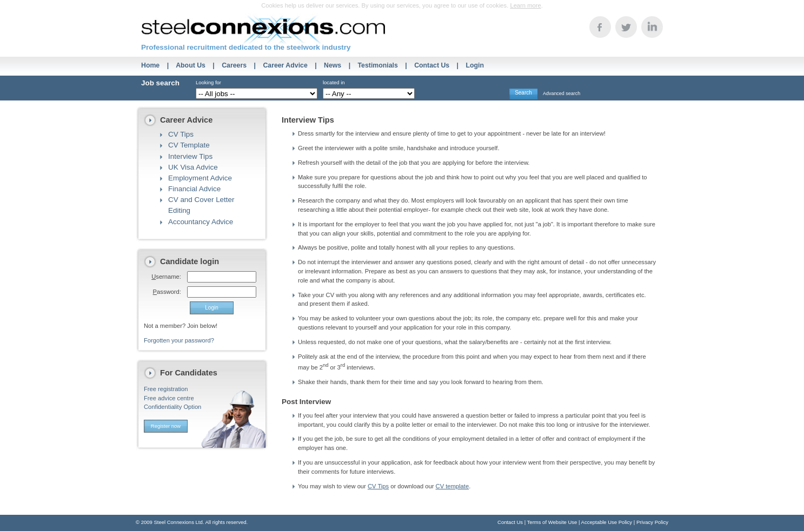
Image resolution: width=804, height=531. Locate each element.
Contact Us (431, 65)
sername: (166, 276)
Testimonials (378, 65)
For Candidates (188, 372)
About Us (190, 65)
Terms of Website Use (552, 522)
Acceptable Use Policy (607, 522)
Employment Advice (200, 178)
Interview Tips (190, 156)
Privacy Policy (652, 522)
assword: (167, 291)
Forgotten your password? (179, 340)
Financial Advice (194, 189)
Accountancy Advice (200, 222)
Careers (234, 65)
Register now (166, 426)
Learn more (525, 5)
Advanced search (561, 93)
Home (150, 65)
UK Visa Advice (193, 167)
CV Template (189, 145)
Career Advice (285, 65)
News (332, 65)
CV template (452, 486)
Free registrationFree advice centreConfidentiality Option (172, 398)
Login (475, 65)
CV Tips (181, 134)
